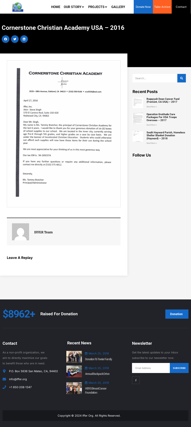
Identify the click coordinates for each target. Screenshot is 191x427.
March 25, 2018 (99, 353)
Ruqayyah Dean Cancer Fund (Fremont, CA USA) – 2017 (163, 100)
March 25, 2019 (99, 368)
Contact (181, 7)
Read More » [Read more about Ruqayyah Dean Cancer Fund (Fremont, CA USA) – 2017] (152, 107)
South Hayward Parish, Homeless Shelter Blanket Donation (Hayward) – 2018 (166, 135)
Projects (98, 7)
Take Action (162, 7)
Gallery (118, 7)
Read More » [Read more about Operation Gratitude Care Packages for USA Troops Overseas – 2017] (152, 125)
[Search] (181, 78)
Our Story (74, 7)
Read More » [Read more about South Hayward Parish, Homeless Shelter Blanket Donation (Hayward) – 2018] (152, 143)
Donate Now (143, 7)
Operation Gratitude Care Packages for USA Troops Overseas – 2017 (162, 117)
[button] (5, 39)
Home (55, 7)
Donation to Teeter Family (98, 359)
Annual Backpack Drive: (97, 374)
